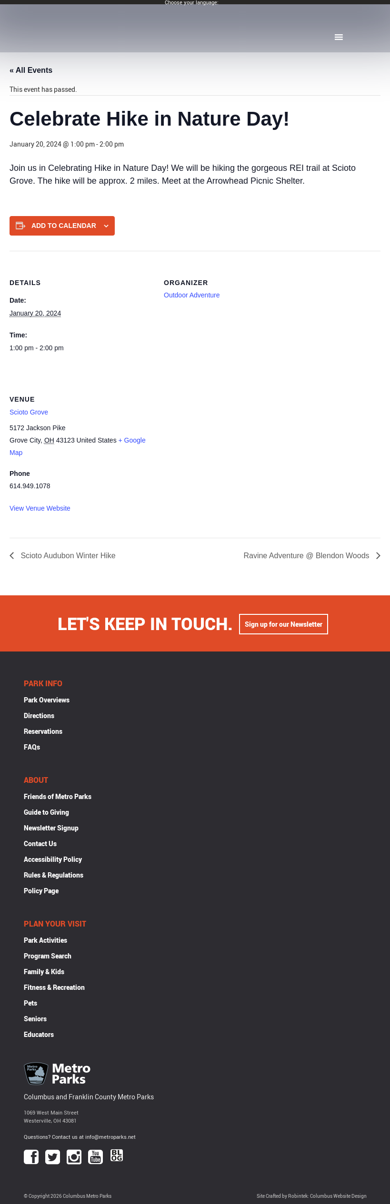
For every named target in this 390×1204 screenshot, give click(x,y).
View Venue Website (40, 508)
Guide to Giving (46, 812)
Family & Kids (44, 971)
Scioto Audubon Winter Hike (67, 556)
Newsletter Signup (51, 827)
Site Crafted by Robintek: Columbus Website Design (312, 1196)
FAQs (32, 746)
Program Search (47, 955)
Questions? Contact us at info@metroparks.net (80, 1136)
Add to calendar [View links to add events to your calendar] (63, 225)
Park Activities (45, 940)
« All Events (31, 70)
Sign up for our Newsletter (283, 623)
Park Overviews (47, 699)
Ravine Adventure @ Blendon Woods (307, 556)
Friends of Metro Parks (57, 796)
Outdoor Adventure (192, 295)
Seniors (35, 1018)
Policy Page (41, 890)
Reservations (43, 731)
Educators (39, 1034)
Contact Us (40, 843)
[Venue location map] (214, 433)
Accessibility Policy (53, 859)
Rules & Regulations (53, 874)
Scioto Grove (29, 412)
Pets (30, 1002)
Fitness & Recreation (54, 987)
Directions (39, 715)
